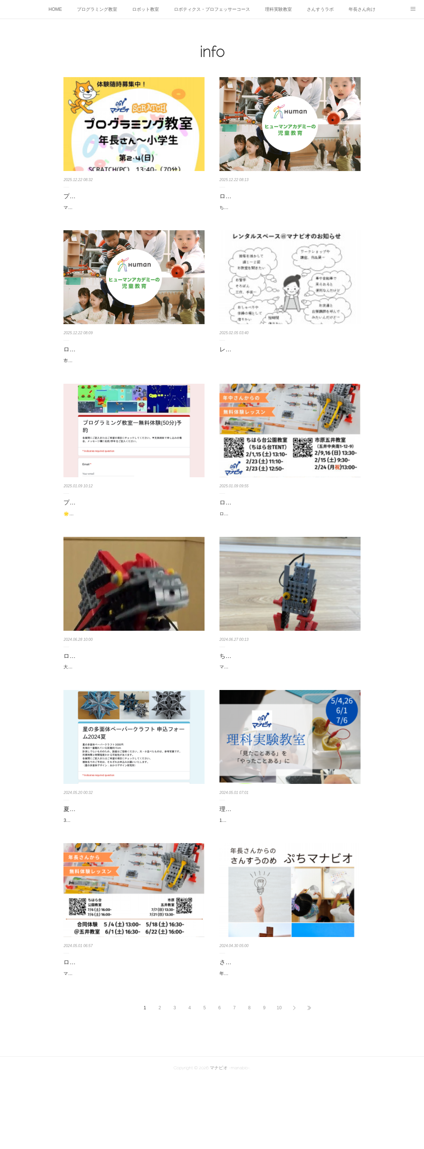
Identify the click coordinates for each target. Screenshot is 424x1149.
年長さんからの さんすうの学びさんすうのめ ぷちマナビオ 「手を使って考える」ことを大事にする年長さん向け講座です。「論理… (288, 1039)
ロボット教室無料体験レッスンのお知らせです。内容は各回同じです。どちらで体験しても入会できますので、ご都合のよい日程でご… (288, 544)
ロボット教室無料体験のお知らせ (264, 529)
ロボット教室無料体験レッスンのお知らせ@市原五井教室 (132, 362)
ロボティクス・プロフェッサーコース (212, 9)
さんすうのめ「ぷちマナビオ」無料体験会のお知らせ (288, 1018)
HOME (55, 9)
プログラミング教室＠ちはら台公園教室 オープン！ (132, 196)
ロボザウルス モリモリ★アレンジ (111, 690)
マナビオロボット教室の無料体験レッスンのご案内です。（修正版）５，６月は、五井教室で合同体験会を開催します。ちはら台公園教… (132, 1028)
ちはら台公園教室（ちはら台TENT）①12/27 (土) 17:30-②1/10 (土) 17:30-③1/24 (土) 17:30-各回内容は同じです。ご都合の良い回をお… (288, 211)
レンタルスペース (243, 357)
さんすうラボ (320, 9)
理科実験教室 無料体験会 (255, 852)
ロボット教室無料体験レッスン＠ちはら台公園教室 (288, 196)
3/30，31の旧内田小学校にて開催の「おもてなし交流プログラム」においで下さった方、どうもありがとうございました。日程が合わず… (133, 867)
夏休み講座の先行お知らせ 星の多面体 (117, 852)
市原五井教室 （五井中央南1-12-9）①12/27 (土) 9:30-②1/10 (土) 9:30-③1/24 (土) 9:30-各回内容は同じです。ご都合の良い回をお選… (132, 383)
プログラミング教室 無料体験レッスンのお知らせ (132, 529)
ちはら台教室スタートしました (261, 690)
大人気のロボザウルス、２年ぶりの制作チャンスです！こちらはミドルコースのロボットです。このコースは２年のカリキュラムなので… (132, 706)
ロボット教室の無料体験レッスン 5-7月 (118, 1013)
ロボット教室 (145, 9)
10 (279, 1077)
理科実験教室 (278, 9)
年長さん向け (362, 9)
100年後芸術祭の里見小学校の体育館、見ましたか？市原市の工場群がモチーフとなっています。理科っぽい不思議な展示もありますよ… (288, 867)
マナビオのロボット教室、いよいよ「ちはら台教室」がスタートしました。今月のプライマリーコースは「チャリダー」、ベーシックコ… (288, 706)
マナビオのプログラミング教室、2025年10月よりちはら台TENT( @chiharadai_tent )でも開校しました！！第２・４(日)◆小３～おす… (133, 211)
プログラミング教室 (97, 9)
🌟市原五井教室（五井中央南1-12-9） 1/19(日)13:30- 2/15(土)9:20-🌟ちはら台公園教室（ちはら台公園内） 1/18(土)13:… (133, 544)
